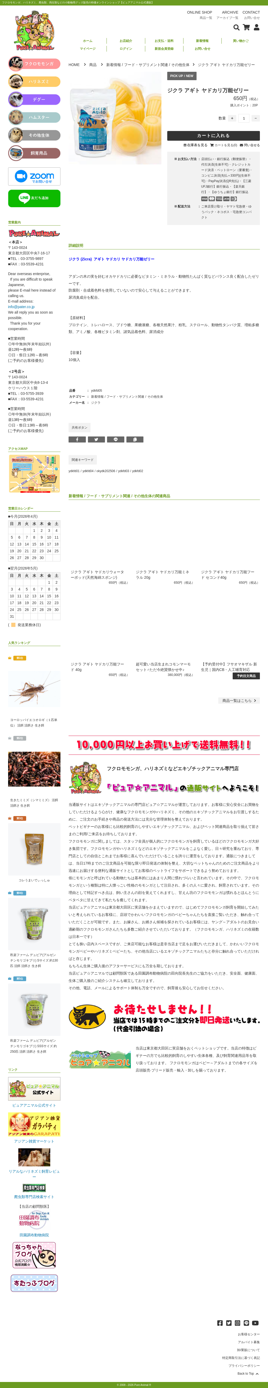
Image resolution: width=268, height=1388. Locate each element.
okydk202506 (106, 471)
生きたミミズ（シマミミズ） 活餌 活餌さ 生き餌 (34, 802)
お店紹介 (126, 41)
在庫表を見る (197, 145)
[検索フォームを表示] (236, 27)
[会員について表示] (255, 27)
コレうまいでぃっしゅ (34, 880)
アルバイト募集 (249, 1342)
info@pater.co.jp (21, 307)
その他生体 (180, 65)
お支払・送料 (164, 41)
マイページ (88, 49)
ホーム (87, 41)
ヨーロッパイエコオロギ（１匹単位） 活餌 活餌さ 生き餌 (33, 722)
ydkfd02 (137, 471)
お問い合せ (202, 49)
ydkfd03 (123, 471)
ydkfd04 (87, 471)
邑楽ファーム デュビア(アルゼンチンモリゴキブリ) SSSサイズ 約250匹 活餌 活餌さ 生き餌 (33, 1046)
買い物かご (241, 41)
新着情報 (202, 41)
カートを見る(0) (226, 145)
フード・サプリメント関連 (146, 65)
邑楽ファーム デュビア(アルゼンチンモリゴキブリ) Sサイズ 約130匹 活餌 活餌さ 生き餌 (34, 960)
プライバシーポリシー (244, 1366)
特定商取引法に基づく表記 (241, 1358)
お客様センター (249, 1334)
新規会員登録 (164, 49)
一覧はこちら (239, 700)
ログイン (126, 49)
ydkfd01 (74, 471)
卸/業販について (248, 1350)
